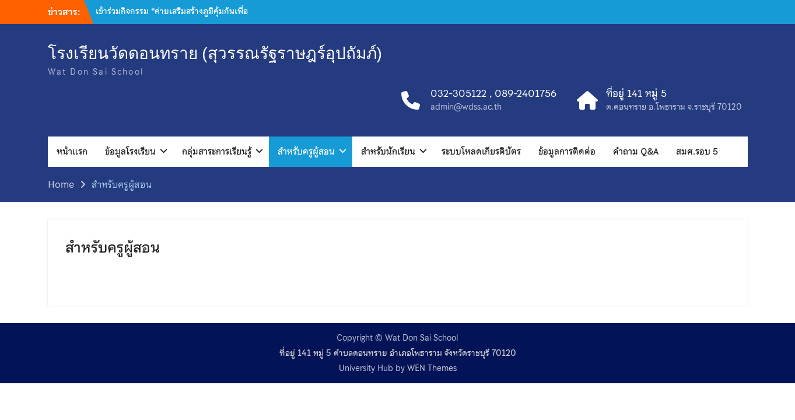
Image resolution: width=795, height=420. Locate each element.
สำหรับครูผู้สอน (306, 152)
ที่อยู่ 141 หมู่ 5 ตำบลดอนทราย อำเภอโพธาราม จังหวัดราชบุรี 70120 (397, 353)
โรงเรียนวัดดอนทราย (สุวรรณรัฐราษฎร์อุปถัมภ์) (215, 53)
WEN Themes (432, 368)
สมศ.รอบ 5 (697, 152)
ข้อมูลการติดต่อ (567, 152)
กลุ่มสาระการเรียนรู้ (216, 152)
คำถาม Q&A (636, 152)
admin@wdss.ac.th (466, 107)
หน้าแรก (72, 152)
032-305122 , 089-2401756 (493, 94)
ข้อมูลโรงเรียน (130, 152)
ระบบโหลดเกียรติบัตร (481, 152)
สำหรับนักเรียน (388, 152)
